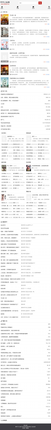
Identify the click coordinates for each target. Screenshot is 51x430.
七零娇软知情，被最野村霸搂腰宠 (9, 336)
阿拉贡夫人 (47, 103)
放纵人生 (9, 195)
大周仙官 (28, 144)
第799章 (23, 279)
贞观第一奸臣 (41, 211)
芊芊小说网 (19, 426)
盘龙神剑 (3, 266)
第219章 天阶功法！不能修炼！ (28, 237)
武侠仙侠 (28, 133)
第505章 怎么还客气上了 (27, 225)
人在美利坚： (5, 153)
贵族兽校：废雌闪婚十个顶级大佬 (9, 263)
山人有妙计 (47, 126)
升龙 (27, 208)
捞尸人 (2, 119)
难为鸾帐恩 (16, 173)
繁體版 (27, 428)
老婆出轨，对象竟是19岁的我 (8, 375)
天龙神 (48, 413)
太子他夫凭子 (29, 176)
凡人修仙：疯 (16, 156)
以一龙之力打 (16, 182)
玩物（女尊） (41, 179)
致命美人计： (5, 202)
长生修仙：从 (29, 159)
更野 (49, 324)
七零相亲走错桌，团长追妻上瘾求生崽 (11, 394)
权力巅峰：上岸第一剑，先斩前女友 (10, 343)
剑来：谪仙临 (16, 150)
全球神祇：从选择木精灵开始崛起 (9, 234)
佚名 (49, 333)
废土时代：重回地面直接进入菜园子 (10, 247)
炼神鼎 (2, 314)
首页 (2, 7)
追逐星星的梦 (47, 362)
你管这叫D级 (5, 179)
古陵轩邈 (48, 397)
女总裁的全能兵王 (5, 307)
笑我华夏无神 (29, 150)
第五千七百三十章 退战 (26, 256)
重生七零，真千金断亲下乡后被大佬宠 (11, 356)
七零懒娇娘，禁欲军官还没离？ (9, 403)
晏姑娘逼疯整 (41, 214)
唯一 (49, 378)
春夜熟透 (3, 324)
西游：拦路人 (29, 147)
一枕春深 (40, 202)
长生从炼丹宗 (41, 150)
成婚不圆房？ (5, 188)
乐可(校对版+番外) (5, 129)
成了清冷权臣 (29, 205)
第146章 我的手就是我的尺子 (28, 263)
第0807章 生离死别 (25, 269)
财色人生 (15, 179)
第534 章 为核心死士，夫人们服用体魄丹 (31, 272)
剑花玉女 (48, 406)
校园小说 (3, 191)
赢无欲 (48, 113)
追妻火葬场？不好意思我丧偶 (8, 244)
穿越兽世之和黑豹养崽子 (7, 94)
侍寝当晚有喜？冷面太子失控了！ (9, 371)
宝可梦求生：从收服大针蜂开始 (9, 362)
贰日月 (48, 390)
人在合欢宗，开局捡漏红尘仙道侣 (9, 384)
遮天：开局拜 (5, 214)
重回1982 (4, 185)
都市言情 (3, 162)
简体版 (23, 428)
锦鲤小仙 (48, 97)
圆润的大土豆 (47, 94)
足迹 (49, 7)
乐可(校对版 (16, 176)
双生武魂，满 (29, 185)
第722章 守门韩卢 (25, 294)
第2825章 (23, 285)
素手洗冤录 (4, 381)
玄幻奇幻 (3, 133)
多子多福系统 (16, 185)
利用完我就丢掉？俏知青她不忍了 (9, 304)
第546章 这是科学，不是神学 (28, 310)
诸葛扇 (48, 116)
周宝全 (48, 349)
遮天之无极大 (41, 144)
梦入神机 (48, 107)
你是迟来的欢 (5, 208)
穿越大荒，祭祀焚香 (6, 126)
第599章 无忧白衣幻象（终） (28, 291)
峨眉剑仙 (4, 211)
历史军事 (28, 162)
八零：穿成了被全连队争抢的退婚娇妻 (11, 340)
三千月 (48, 403)
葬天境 (39, 176)
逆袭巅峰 (3, 400)
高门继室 (3, 378)
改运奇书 (3, 225)
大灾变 (2, 103)
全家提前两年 (29, 214)
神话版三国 (29, 173)
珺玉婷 (48, 355)
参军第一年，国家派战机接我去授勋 (10, 113)
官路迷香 (3, 413)
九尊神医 (3, 349)
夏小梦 (48, 365)
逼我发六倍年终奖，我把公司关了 (9, 387)
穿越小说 (28, 191)
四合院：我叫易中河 (6, 276)
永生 (2, 107)
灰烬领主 (3, 256)
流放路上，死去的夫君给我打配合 (9, 241)
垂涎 (14, 202)
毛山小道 (48, 343)
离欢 (49, 381)
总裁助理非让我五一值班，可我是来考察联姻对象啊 (14, 333)
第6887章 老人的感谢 (26, 307)
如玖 (49, 346)
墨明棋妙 (48, 384)
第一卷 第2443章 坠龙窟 (27, 313)
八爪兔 (48, 393)
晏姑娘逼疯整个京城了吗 (7, 116)
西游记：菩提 (41, 159)
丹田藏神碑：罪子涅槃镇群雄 (8, 250)
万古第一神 (4, 298)
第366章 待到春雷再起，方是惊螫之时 (30, 282)
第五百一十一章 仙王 (26, 288)
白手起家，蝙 (5, 205)
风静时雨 (48, 340)
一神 (49, 330)
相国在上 (40, 173)
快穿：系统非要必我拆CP (7, 301)
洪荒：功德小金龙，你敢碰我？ (9, 237)
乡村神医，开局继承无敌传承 (8, 269)
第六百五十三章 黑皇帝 (26, 231)
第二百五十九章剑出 (26, 266)
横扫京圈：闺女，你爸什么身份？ (9, 253)
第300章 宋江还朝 (25, 317)
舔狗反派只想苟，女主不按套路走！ (10, 110)
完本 (33, 7)
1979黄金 (4, 173)
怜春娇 (39, 217)
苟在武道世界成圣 (5, 122)
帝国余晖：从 (41, 185)
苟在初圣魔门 (5, 147)
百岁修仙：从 (41, 153)
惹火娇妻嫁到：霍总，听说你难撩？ (10, 100)
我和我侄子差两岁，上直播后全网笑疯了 (11, 416)
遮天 (33, 136)
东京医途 (40, 156)
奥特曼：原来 (16, 205)
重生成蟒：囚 (41, 147)
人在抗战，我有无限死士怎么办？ (9, 272)
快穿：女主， (16, 214)
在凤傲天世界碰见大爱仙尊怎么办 (9, 291)
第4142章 (23, 301)
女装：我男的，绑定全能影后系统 (9, 97)
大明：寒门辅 (29, 202)
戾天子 (39, 188)
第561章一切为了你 (25, 244)
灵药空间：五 (16, 153)
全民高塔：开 (5, 156)
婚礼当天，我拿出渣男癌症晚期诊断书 (11, 365)
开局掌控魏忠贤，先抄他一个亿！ (9, 282)
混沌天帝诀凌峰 (5, 228)
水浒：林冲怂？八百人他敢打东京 (9, 317)
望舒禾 (48, 374)
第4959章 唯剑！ (25, 228)
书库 (18, 7)
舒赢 (49, 327)
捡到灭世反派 (29, 217)
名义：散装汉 (29, 179)
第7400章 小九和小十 (26, 298)
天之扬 (48, 400)
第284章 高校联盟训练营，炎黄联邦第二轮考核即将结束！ (35, 234)
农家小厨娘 (40, 208)
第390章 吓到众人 (25, 247)
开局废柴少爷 (29, 182)
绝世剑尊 (3, 288)
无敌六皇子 (29, 188)
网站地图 (25, 425)
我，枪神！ (10, 165)
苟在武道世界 (5, 144)
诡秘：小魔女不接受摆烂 (7, 231)
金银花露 (48, 129)
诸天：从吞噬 (16, 208)
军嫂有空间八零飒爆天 (6, 327)
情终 (39, 182)
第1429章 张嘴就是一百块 (27, 275)
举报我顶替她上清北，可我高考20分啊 (11, 352)
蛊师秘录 (3, 397)
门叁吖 (48, 371)
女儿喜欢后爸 (5, 182)
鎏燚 (49, 100)
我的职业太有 (16, 144)
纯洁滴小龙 (47, 119)
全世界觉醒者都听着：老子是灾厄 (9, 310)
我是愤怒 (48, 110)
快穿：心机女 (5, 217)
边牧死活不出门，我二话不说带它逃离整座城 (12, 359)
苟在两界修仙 (29, 156)
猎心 (2, 406)
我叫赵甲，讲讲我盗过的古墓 (8, 409)
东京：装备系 (16, 211)
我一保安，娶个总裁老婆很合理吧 (9, 260)
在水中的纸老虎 (46, 122)
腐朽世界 (4, 150)
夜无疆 (14, 188)
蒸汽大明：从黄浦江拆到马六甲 (9, 295)
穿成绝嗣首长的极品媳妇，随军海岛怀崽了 (12, 390)
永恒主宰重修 (29, 153)
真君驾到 (9, 136)
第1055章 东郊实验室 (26, 260)
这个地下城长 (16, 147)
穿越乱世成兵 (29, 211)
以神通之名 (4, 176)
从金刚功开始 (16, 159)
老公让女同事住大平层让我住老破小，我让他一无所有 (15, 368)
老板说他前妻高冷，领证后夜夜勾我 (10, 330)
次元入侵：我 (16, 217)
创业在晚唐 (40, 205)
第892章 (23, 304)
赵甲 (49, 409)
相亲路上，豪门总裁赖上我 (8, 346)
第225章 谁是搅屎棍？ (26, 241)
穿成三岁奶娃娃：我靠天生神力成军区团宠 (11, 279)
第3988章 (23, 250)
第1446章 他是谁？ (25, 253)
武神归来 (3, 285)
